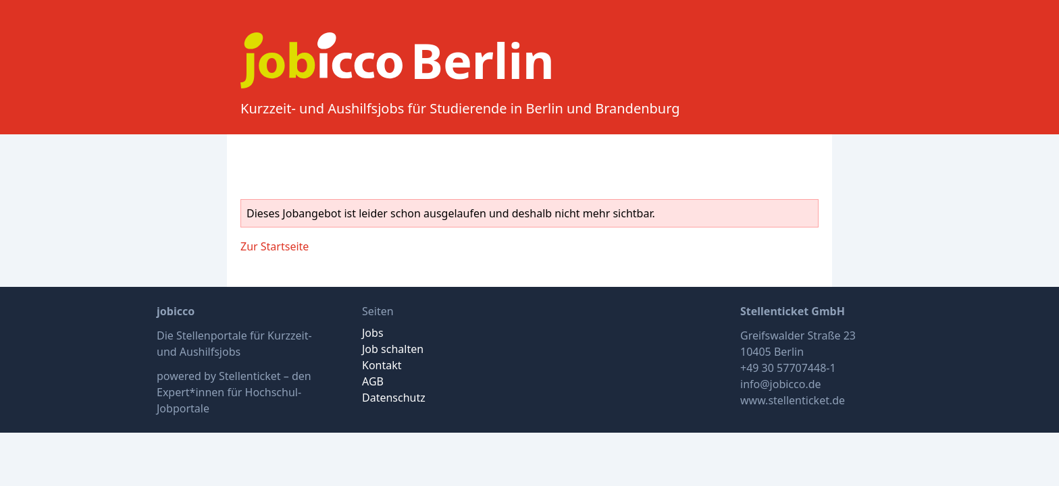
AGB (373, 381)
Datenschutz (393, 397)
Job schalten (392, 349)
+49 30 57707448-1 (788, 367)
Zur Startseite (274, 246)
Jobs (373, 332)
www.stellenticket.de (792, 400)
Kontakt (382, 365)
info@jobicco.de (780, 384)
